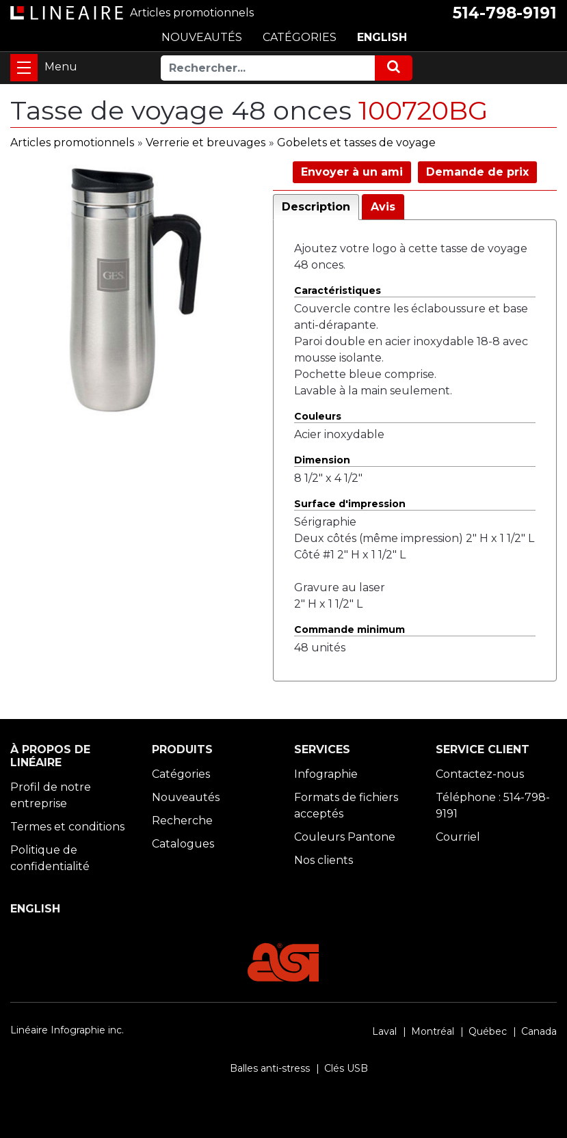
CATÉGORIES (300, 37)
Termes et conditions (67, 826)
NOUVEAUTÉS (201, 37)
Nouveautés (186, 797)
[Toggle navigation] (24, 67)
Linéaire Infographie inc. (67, 1030)
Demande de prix (477, 171)
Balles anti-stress (270, 1068)
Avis (383, 206)
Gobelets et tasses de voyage (356, 142)
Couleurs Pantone (344, 836)
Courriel (458, 836)
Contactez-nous (480, 774)
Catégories (181, 774)
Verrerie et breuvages (205, 142)
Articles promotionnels (72, 142)
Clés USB (346, 1068)
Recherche (182, 820)
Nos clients (323, 860)
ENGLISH (382, 37)
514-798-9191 (505, 13)
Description (316, 206)
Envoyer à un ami (352, 171)
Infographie (326, 774)
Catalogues (183, 843)
